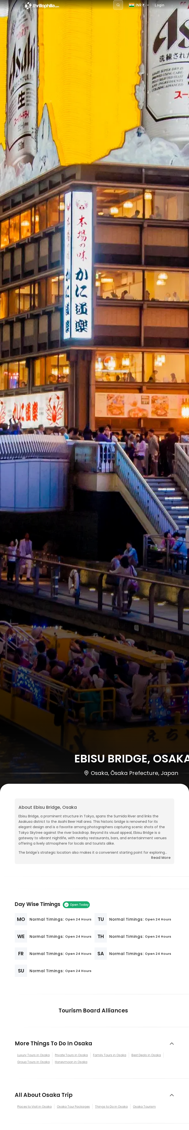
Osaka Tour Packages (73, 1106)
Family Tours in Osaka (109, 1055)
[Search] (118, 5)
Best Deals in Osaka (146, 1055)
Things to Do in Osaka (111, 1106)
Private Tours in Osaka (71, 1055)
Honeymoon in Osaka (71, 1062)
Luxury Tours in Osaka (33, 1055)
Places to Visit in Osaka (34, 1106)
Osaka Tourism (144, 1106)
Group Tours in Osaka (33, 1062)
